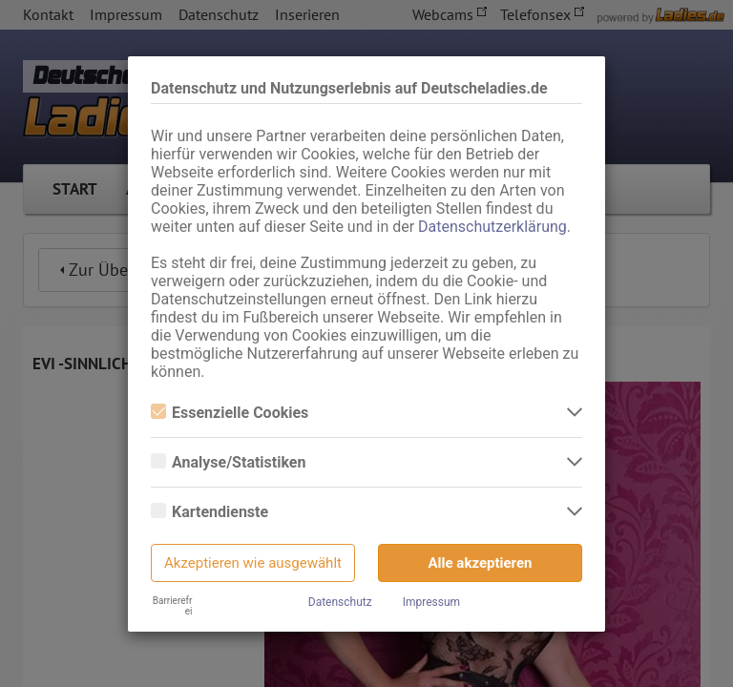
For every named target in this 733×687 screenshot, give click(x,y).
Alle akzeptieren (481, 563)
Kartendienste (209, 512)
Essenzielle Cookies (229, 413)
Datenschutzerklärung (492, 227)
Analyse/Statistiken (228, 462)
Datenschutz (340, 602)
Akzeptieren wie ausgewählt (253, 563)
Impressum (431, 602)
